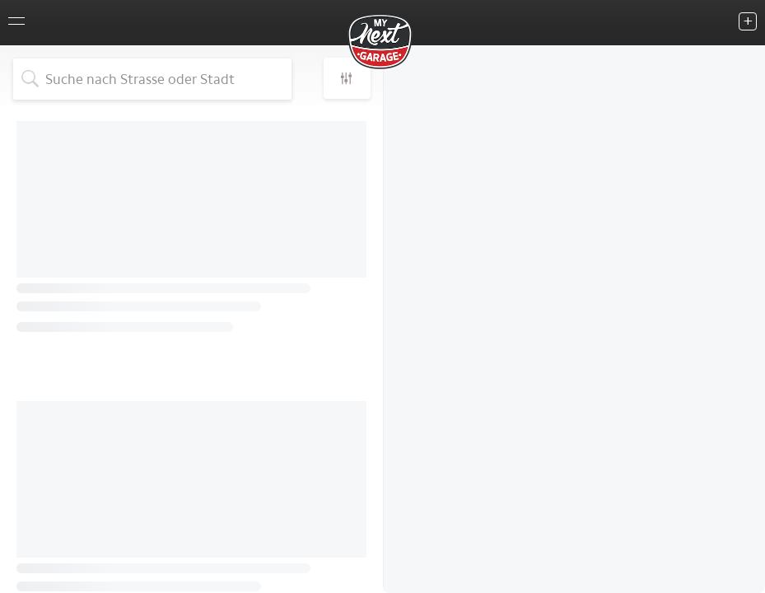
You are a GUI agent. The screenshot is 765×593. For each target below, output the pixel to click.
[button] (347, 78)
